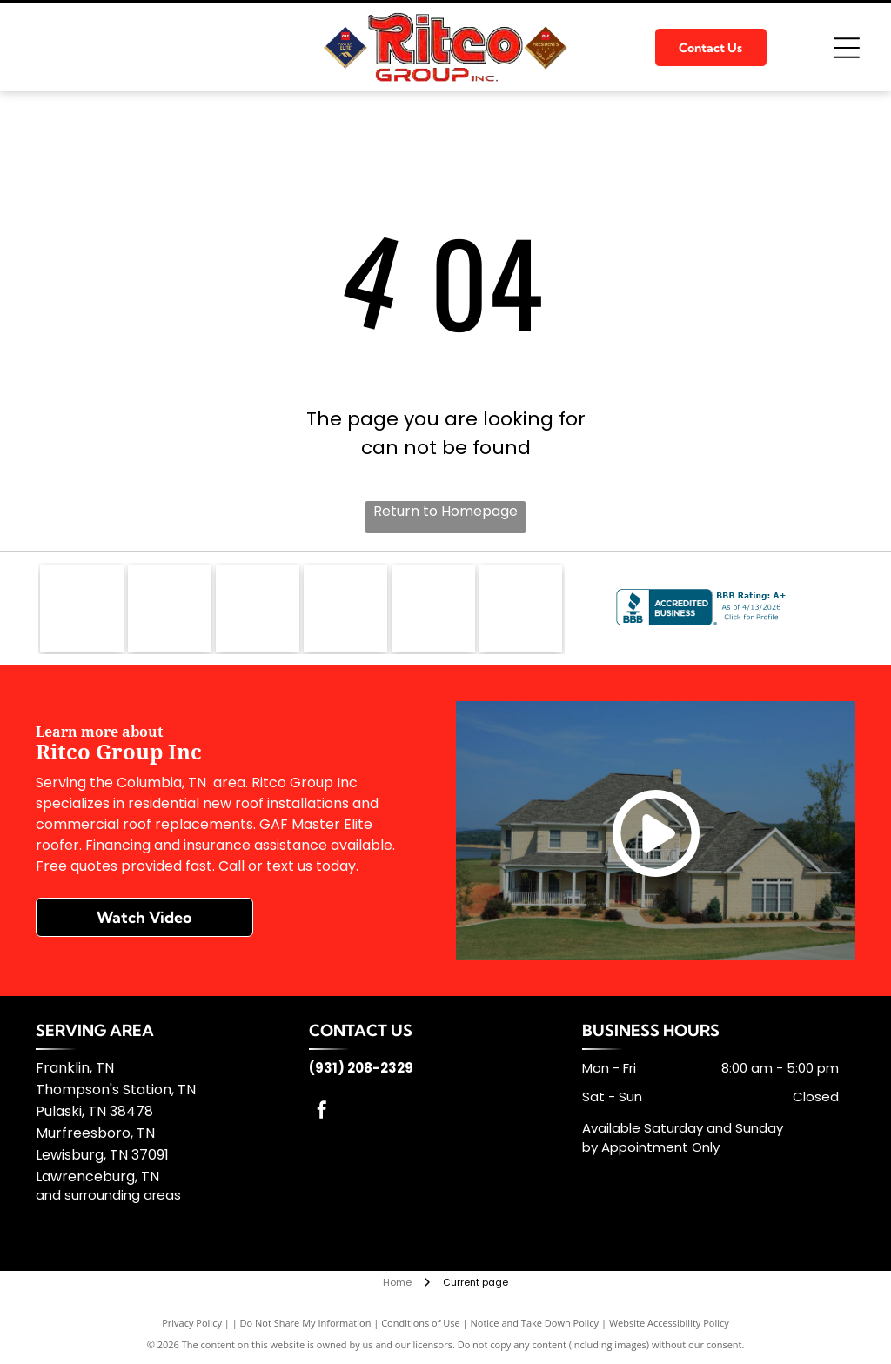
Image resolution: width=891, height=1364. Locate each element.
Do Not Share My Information (306, 1322)
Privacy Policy (192, 1322)
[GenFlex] (169, 608)
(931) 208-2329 (361, 1068)
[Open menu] (847, 48)
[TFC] (433, 608)
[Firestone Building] (257, 608)
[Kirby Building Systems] (345, 608)
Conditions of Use (420, 1322)
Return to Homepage (445, 511)
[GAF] (82, 608)
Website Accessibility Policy (669, 1322)
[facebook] (322, 1112)
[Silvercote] (521, 608)
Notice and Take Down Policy (535, 1322)
